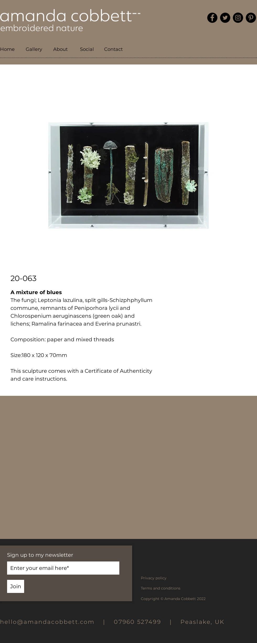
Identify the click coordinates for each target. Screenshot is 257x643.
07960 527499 (137, 621)
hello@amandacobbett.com (51, 621)
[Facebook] (212, 18)
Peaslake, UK (202, 621)
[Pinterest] (251, 18)
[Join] (15, 586)
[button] (34, 49)
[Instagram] (238, 18)
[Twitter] (225, 18)
